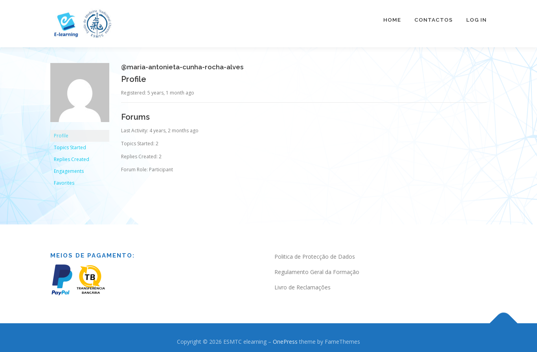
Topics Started (70, 144)
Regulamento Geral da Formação (316, 268)
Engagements (69, 167)
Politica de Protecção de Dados (314, 253)
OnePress (285, 337)
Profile (61, 132)
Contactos (433, 20)
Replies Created (71, 155)
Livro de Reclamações (302, 283)
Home (392, 20)
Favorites (64, 179)
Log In (476, 20)
